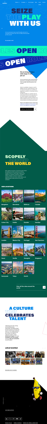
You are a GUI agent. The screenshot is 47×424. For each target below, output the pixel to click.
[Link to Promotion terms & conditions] (30, 423)
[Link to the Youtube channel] (17, 418)
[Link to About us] (16, 2)
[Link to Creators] (44, 2)
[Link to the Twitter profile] (10, 418)
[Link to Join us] (39, 2)
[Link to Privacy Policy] (8, 423)
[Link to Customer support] (9, 410)
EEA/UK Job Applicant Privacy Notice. (28, 105)
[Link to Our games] (23, 2)
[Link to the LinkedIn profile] (6, 418)
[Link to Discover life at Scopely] (11, 370)
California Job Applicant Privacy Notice (28, 104)
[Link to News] (36, 2)
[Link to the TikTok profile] (20, 418)
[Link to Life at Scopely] (31, 2)
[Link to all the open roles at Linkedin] (28, 109)
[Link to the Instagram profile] (13, 418)
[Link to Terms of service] (18, 423)
